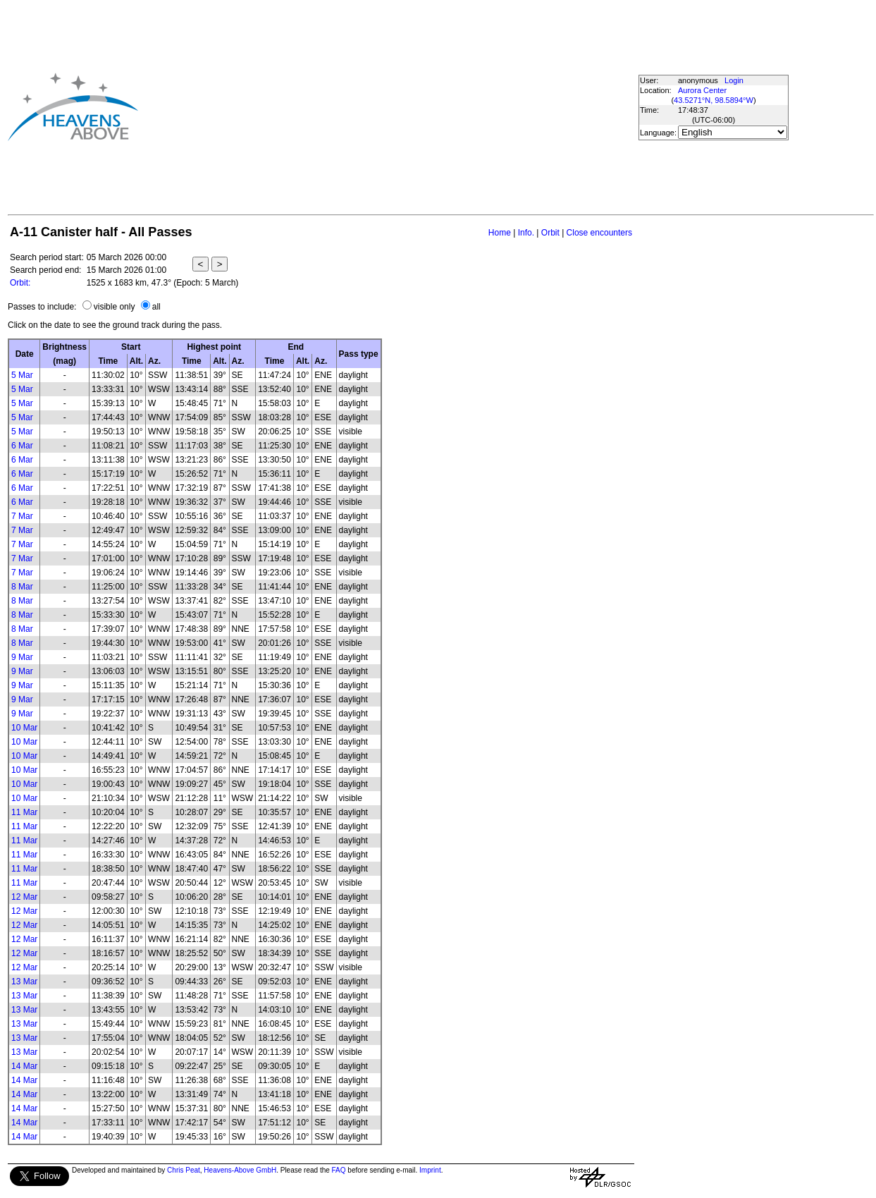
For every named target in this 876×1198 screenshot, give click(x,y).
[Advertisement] (359, 106)
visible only (114, 307)
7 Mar (22, 516)
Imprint (430, 1170)
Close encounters (599, 233)
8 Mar (22, 587)
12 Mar (24, 897)
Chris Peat (183, 1170)
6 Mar (22, 446)
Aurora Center (702, 90)
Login (734, 80)
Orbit (550, 233)
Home (499, 233)
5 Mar (22, 375)
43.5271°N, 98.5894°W (713, 100)
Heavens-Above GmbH (240, 1170)
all (156, 307)
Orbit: (20, 283)
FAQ (339, 1170)
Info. (526, 233)
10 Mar (24, 728)
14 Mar (24, 1066)
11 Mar (24, 812)
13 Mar (24, 981)
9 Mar (22, 657)
